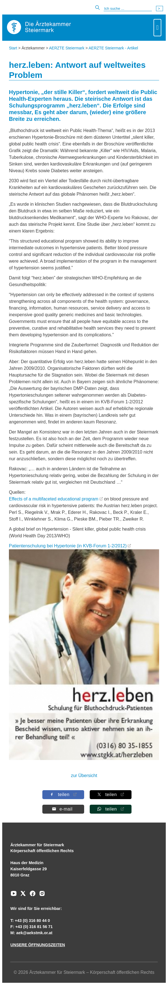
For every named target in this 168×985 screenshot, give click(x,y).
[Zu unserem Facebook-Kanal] (31, 895)
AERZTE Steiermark (66, 48)
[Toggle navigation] (157, 27)
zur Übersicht (84, 775)
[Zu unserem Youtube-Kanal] (13, 895)
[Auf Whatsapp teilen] (110, 809)
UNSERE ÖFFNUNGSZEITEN (37, 945)
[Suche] (128, 8)
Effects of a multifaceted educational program (53, 499)
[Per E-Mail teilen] (63, 809)
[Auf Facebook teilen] (63, 794)
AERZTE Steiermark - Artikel (113, 48)
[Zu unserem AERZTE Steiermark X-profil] (21, 895)
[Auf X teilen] (110, 794)
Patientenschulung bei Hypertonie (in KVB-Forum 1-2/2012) (67, 545)
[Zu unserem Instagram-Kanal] (40, 895)
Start (13, 48)
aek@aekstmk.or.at (34, 933)
